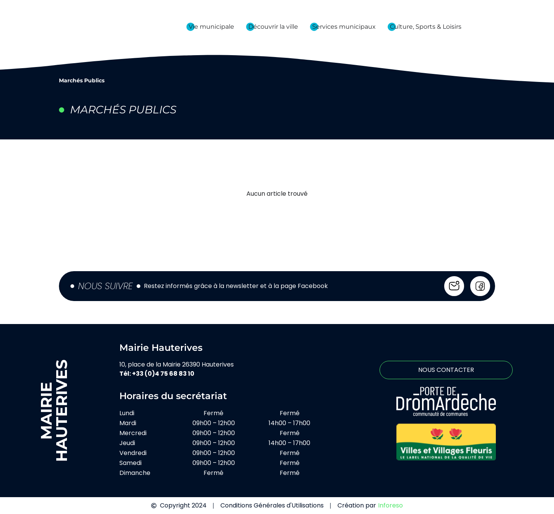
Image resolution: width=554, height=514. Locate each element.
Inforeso (390, 505)
